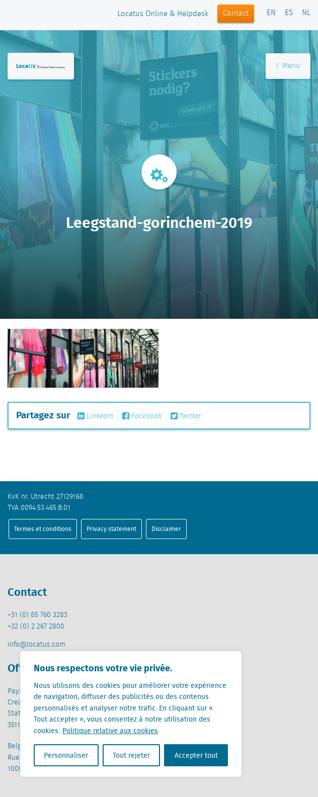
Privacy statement (111, 528)
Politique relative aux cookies (110, 731)
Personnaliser (66, 755)
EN (271, 13)
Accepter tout (196, 755)
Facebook (142, 416)
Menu (288, 65)
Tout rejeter (131, 755)
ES (289, 13)
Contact (236, 14)
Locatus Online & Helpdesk (162, 14)
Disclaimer (166, 528)
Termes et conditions (42, 528)
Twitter (186, 416)
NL (306, 13)
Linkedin (95, 416)
